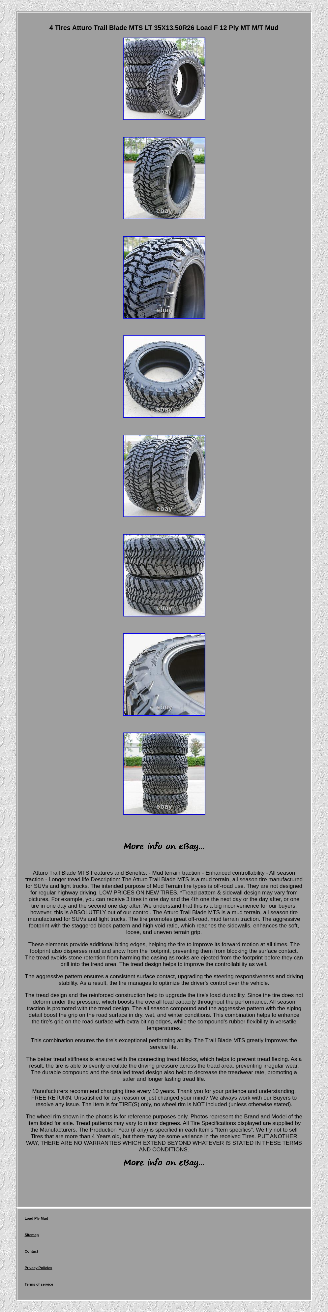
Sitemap (32, 1235)
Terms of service (39, 1284)
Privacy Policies (38, 1268)
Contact (31, 1251)
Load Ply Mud (36, 1218)
